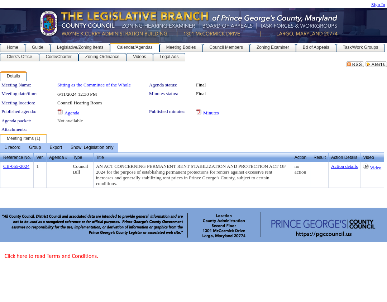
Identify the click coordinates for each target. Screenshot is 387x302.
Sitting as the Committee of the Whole (94, 85)
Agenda (71, 112)
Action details (344, 166)
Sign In (378, 4)
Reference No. (17, 157)
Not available (70, 120)
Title (100, 157)
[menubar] (59, 147)
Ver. (40, 157)
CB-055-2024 (16, 166)
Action (300, 157)
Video (375, 167)
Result (320, 157)
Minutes (211, 112)
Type (77, 157)
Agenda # (58, 157)
